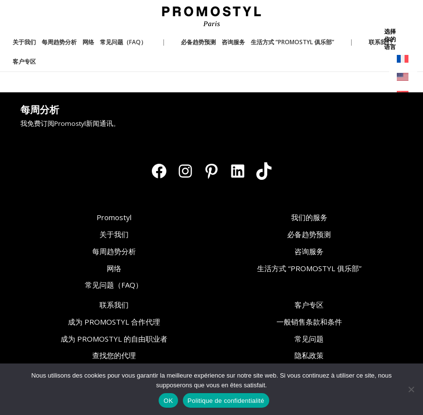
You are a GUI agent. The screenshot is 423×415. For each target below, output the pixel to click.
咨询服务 (309, 251)
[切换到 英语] (403, 77)
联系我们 (114, 305)
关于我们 (114, 234)
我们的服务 (309, 217)
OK (168, 400)
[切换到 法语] (403, 59)
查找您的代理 (114, 355)
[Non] (411, 389)
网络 (114, 268)
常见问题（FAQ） (114, 285)
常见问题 (309, 339)
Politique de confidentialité (226, 400)
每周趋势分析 (114, 251)
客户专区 (309, 305)
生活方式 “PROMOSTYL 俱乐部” (309, 268)
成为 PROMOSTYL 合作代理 (114, 322)
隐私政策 (309, 355)
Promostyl (114, 217)
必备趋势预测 (309, 234)
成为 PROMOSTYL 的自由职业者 (114, 339)
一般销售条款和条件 (309, 322)
